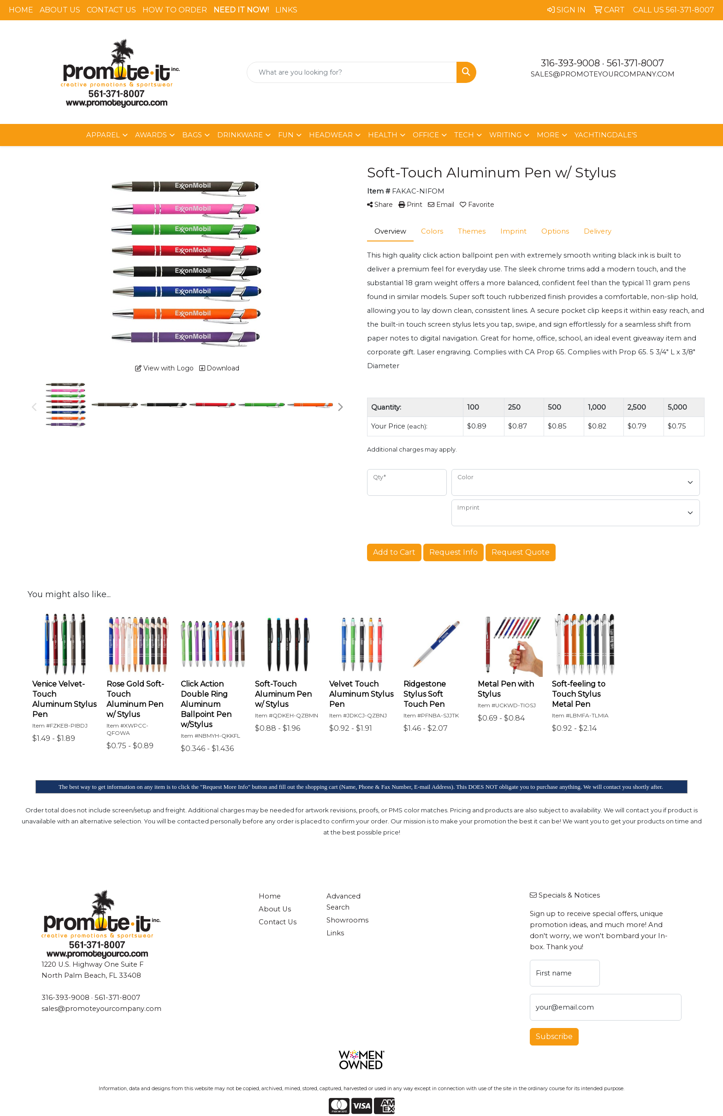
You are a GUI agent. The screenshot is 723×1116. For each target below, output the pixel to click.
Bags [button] (192, 135)
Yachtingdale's (606, 135)
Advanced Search (343, 901)
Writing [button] (505, 135)
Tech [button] (464, 135)
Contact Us (111, 10)
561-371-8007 (635, 63)
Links (286, 10)
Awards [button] (151, 135)
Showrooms (347, 920)
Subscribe (554, 1036)
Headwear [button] (331, 135)
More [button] (548, 135)
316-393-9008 (570, 63)
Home (21, 10)
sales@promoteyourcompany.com (603, 74)
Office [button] (426, 135)
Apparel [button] (103, 135)
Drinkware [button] (240, 135)
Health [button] (382, 135)
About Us (60, 10)
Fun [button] (286, 135)
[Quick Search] (352, 72)
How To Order (174, 10)
